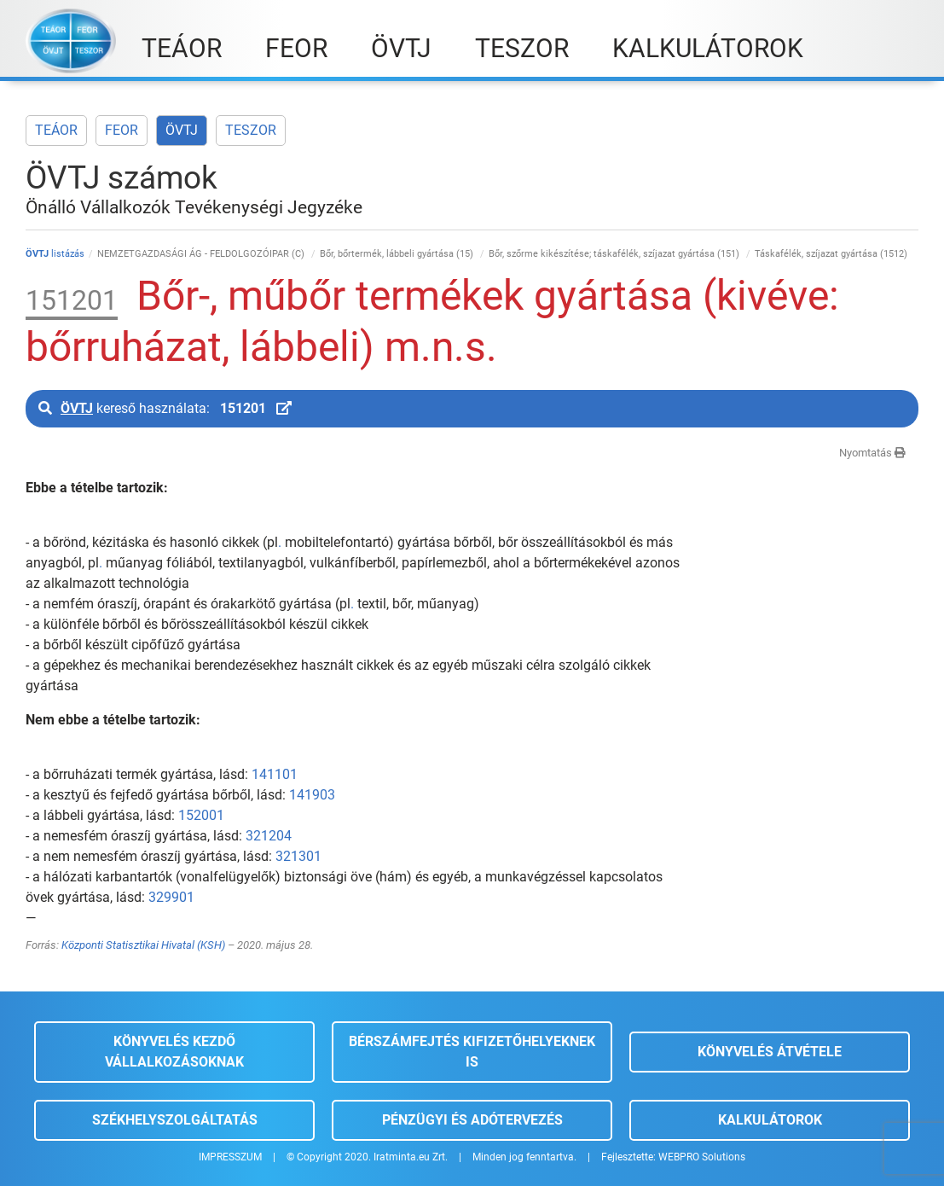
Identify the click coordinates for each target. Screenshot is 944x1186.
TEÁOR (56, 130)
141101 (275, 774)
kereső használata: (165, 408)
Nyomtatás (872, 452)
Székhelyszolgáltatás (175, 1120)
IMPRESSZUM (230, 1157)
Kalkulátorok (770, 1120)
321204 (269, 836)
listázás (55, 253)
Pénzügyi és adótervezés (472, 1120)
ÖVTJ (181, 130)
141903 (312, 795)
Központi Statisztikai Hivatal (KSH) (143, 945)
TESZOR (250, 130)
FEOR (121, 130)
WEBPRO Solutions (701, 1157)
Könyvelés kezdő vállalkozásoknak (174, 1051)
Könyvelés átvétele (770, 1052)
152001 (201, 815)
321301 (298, 856)
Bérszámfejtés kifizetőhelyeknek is (472, 1051)
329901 (171, 897)
